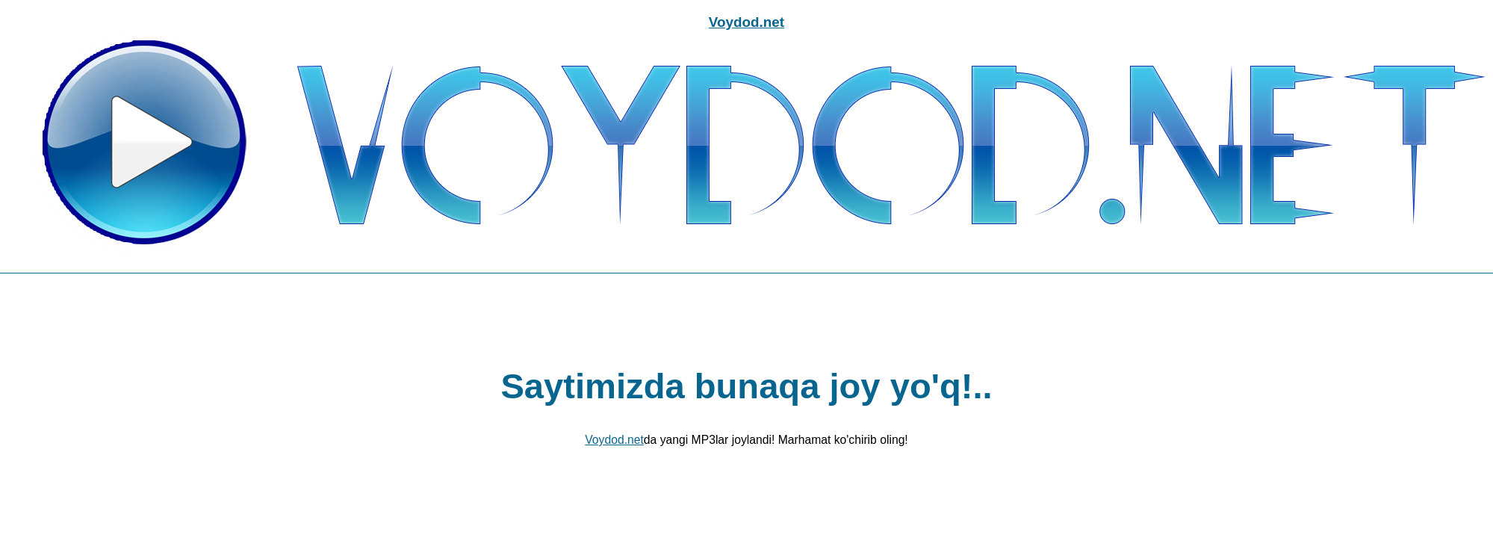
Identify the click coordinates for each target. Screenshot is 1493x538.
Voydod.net (746, 22)
